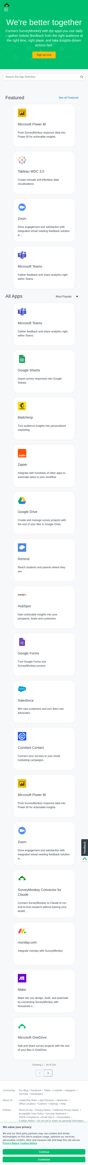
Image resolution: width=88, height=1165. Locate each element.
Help (63, 1103)
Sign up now (44, 54)
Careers (42, 1103)
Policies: (7, 1110)
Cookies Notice (28, 1143)
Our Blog (23, 1090)
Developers (37, 1094)
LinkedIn (58, 1090)
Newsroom (62, 1100)
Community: (9, 1090)
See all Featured (68, 97)
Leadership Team (28, 1100)
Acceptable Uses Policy (31, 1113)
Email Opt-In (48, 1117)
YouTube (23, 1094)
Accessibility (63, 1117)
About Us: (8, 1100)
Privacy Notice (11, 1143)
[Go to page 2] (48, 1073)
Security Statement (56, 1113)
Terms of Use (26, 1110)
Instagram (70, 1090)
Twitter (47, 1090)
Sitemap (53, 1103)
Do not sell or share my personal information (60, 1120)
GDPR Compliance (29, 1117)
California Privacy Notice (66, 1110)
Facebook (36, 1090)
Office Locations (27, 1103)
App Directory (47, 1100)
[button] (84, 850)
